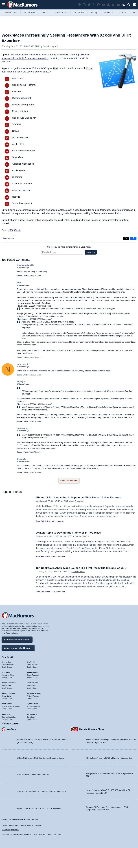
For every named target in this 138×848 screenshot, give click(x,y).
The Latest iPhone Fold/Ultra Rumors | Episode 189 (109, 758)
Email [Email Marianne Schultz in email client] (29, 698)
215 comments (58, 592)
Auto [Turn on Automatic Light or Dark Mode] (49, 834)
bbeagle (21, 381)
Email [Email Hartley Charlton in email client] (4, 698)
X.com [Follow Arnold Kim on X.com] (9, 667)
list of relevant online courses (35, 220)
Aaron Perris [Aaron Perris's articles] (32, 714)
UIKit (55, 68)
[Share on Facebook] (133, 238)
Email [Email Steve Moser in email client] (4, 719)
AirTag (94, 12)
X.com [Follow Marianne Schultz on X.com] (35, 698)
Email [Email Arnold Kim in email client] (4, 667)
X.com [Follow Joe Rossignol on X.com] (35, 677)
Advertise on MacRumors (18, 648)
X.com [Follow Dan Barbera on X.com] (9, 709)
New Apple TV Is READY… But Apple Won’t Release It (41, 791)
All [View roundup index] (134, 12)
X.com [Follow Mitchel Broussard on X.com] (9, 688)
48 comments (58, 521)
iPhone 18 (108, 12)
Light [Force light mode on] (54, 834)
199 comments (58, 556)
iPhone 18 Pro (10, 12)
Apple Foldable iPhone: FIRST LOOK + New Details (40, 808)
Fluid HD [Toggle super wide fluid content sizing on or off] (42, 834)
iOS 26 (122, 12)
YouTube (11, 729)
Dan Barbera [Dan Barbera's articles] (7, 704)
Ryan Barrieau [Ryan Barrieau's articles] (32, 704)
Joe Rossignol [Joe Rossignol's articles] (32, 672)
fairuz (19, 282)
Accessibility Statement (10, 830)
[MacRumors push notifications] (108, 4)
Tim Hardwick (78, 571)
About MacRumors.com (17, 639)
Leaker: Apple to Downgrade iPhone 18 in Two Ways (68, 532)
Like (31, 276)
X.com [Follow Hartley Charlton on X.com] (9, 698)
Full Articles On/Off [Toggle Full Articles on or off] (24, 834)
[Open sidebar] (134, 5)
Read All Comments (69, 481)
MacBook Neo (61, 12)
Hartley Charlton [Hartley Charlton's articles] (8, 693)
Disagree (37, 276)
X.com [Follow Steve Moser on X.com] (9, 719)
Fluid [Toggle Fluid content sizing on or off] (35, 834)
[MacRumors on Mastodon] (98, 4)
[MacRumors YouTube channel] (103, 4)
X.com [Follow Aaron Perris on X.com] (35, 719)
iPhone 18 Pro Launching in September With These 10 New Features (78, 497)
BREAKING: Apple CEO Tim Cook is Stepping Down (40, 758)
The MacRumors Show (91, 729)
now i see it (22, 364)
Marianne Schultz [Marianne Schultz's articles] (34, 693)
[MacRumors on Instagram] (84, 4)
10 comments (8, 238)
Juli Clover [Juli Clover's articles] (6, 672)
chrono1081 (22, 428)
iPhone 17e (79, 12)
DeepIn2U (21, 459)
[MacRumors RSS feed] (113, 4)
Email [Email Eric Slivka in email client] (29, 667)
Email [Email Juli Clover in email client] (4, 677)
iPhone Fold (29, 12)
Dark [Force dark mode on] (59, 834)
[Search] (130, 4)
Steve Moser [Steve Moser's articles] (7, 714)
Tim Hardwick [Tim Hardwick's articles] (32, 683)
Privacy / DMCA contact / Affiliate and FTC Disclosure (22, 825)
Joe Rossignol (50, 46)
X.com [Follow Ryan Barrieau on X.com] (35, 709)
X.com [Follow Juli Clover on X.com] (9, 677)
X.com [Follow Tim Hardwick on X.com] (35, 688)
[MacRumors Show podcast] (79, 4)
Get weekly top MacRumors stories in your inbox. (69, 247)
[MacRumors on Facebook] (89, 4)
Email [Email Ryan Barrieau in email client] (29, 709)
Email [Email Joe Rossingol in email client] (29, 677)
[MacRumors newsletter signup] (118, 4)
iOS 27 (45, 12)
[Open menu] (3, 4)
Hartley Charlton (82, 536)
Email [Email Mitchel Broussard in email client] (4, 688)
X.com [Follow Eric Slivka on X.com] (35, 667)
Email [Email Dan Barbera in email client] (4, 709)
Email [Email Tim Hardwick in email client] (29, 688)
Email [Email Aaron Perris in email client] (29, 719)
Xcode (89, 68)
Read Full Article (43, 521)
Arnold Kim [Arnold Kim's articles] (6, 662)
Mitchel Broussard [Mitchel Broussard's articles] (9, 683)
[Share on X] (126, 238)
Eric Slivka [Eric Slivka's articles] (31, 662)
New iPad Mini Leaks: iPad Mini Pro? (33, 775)
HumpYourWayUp (25, 265)
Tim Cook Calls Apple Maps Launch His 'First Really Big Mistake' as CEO (81, 568)
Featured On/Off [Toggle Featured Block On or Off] (8, 834)
